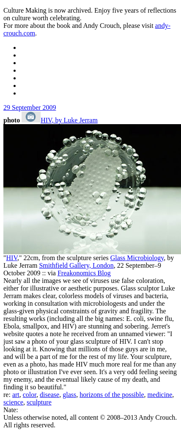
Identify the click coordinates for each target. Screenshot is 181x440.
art (15, 394)
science (13, 402)
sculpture (39, 402)
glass (69, 394)
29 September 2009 (29, 107)
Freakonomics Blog (84, 273)
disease (49, 394)
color (29, 394)
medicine (160, 394)
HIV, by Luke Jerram (69, 120)
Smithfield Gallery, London (76, 265)
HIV (11, 257)
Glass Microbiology (137, 257)
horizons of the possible (112, 394)
